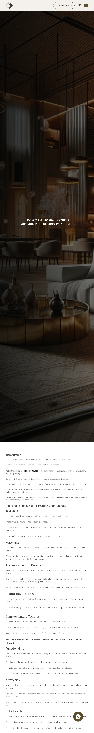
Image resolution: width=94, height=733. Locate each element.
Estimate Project (64, 5)
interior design (31, 471)
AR (79, 5)
